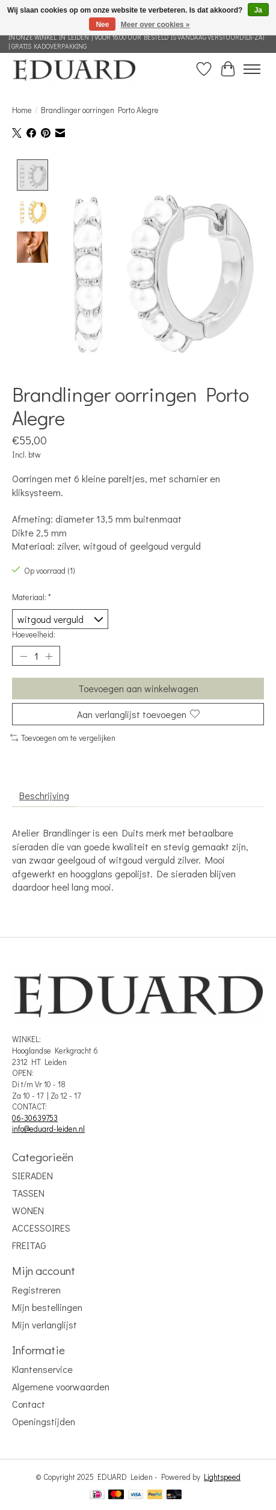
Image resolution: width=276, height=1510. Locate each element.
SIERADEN (32, 1176)
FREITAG (29, 1245)
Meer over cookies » (155, 24)
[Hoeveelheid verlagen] (23, 656)
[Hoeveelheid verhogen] (49, 656)
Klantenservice (42, 1369)
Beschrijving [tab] (44, 796)
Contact (28, 1404)
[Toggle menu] (252, 69)
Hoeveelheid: (33, 635)
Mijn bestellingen (47, 1307)
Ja (258, 10)
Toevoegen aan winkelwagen (138, 689)
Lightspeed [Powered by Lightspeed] (222, 1477)
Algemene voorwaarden (60, 1387)
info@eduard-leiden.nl (48, 1130)
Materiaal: (31, 597)
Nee (102, 24)
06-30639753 (35, 1118)
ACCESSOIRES (41, 1228)
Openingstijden (43, 1422)
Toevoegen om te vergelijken (62, 738)
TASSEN (28, 1193)
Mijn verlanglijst (44, 1325)
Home (22, 110)
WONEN (28, 1211)
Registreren (36, 1290)
